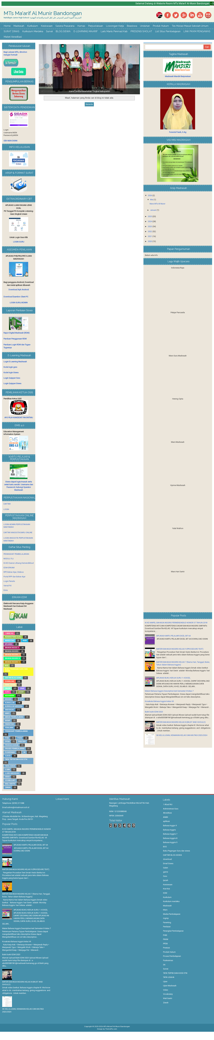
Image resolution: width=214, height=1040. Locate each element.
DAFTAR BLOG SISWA (13, 678)
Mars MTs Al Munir (157, 204)
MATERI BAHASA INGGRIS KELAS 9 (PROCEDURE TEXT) (179, 649)
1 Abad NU (9, 633)
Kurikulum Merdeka (32, 31)
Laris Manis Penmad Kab (114, 31)
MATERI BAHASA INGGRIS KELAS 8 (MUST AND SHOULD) (181, 722)
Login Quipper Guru (12, 378)
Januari (153, 210)
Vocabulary (10, 780)
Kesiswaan (47, 25)
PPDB (7, 742)
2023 (150, 226)
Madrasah (18, 25)
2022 (150, 231)
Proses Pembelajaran (14, 749)
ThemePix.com (111, 1029)
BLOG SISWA (63, 31)
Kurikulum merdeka (13, 706)
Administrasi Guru (13, 637)
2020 (150, 241)
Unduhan (145, 25)
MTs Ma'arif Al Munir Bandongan (43, 13)
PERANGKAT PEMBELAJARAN (16, 554)
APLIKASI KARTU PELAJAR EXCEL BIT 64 (173, 636)
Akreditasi (9, 641)
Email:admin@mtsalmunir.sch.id (15, 807)
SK (24, 752)
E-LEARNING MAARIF (85, 31)
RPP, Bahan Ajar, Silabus (14, 572)
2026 (150, 195)
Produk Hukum (161, 25)
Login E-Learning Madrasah (15, 361)
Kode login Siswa (11, 372)
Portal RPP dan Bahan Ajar (14, 576)
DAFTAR (7, 504)
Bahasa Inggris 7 (12, 655)
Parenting (9, 724)
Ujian (7, 770)
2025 (150, 216)
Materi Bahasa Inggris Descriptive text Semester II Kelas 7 (169, 691)
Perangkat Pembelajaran (16, 731)
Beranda (89, 104)
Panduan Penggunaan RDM (15, 339)
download (9, 681)
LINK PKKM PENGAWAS (196, 31)
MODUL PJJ (9, 558)
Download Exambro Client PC (16, 297)
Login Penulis (9, 581)
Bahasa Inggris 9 (12, 662)
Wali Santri (10, 784)
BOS (6, 666)
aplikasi (8, 644)
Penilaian (9, 728)
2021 (150, 236)
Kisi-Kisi (8, 699)
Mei (152, 199)
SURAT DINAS (11, 31)
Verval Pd (7, 585)
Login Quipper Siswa (12, 383)
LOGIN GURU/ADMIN (19, 302)
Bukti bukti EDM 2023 (154, 712)
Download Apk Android (19, 289)
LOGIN (6, 509)
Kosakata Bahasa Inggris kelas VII (159, 701)
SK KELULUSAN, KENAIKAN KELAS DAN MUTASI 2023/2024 (181, 735)
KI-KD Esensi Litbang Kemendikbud (19, 563)
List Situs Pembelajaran (167, 31)
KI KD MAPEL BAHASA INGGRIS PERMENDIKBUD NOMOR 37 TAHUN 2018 (176, 623)
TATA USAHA (10, 766)
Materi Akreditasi (13, 36)
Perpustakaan (95, 25)
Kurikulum (32, 25)
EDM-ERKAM (9, 567)
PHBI (7, 738)
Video (7, 777)
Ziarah (8, 787)
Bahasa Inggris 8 (12, 658)
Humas (81, 25)
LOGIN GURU (18, 242)
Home (7, 25)
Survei (49, 31)
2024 (150, 221)
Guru (7, 692)
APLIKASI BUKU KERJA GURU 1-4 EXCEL (173, 678)
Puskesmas (10, 752)
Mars (7, 713)
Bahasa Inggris (11, 651)
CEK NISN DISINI (10, 141)
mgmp (7, 721)
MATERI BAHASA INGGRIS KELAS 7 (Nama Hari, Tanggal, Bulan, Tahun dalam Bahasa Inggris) (26, 895)
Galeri (7, 688)
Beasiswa (132, 25)
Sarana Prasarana (64, 25)
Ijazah (21, 692)
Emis (6, 590)
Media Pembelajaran (14, 717)
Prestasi (22, 742)
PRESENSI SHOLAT (141, 31)
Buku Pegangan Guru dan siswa (16, 670)
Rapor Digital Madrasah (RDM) (17, 333)
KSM (21, 699)
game (22, 688)
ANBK (25, 641)
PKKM (19, 738)
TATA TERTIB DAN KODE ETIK (16, 759)
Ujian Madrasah (12, 773)
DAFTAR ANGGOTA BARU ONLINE (18, 532)
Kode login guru (10, 367)
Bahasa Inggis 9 (12, 648)
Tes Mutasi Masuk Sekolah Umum (190, 25)
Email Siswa (10, 685)
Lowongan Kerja (115, 25)
